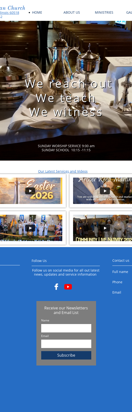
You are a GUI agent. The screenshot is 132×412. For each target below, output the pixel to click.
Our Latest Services (53, 171)
